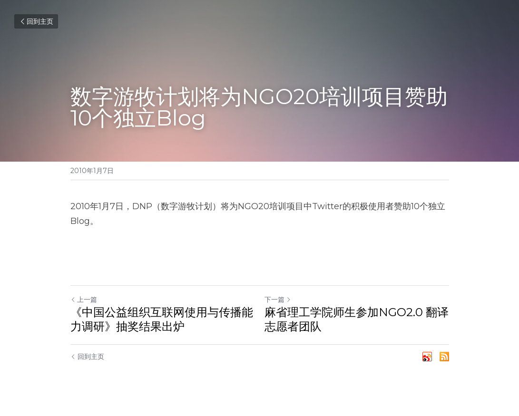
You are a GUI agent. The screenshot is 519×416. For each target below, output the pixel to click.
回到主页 (36, 21)
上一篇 (83, 299)
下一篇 (277, 299)
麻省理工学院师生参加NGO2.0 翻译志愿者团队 (356, 319)
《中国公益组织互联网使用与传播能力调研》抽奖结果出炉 (161, 319)
